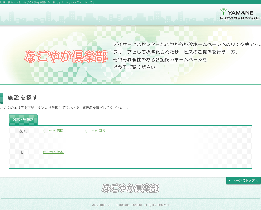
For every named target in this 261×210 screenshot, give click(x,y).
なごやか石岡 (53, 131)
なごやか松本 (53, 152)
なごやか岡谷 (95, 131)
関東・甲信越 (23, 119)
